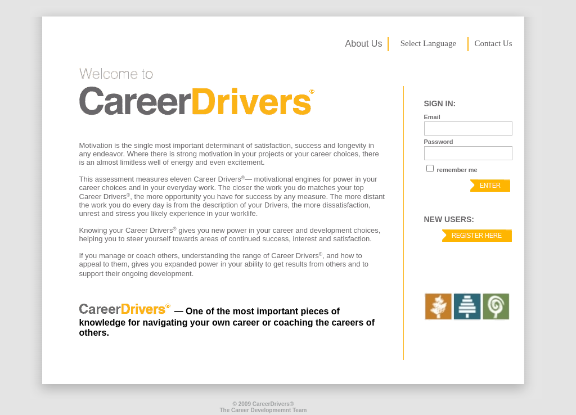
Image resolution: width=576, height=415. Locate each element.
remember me (456, 169)
